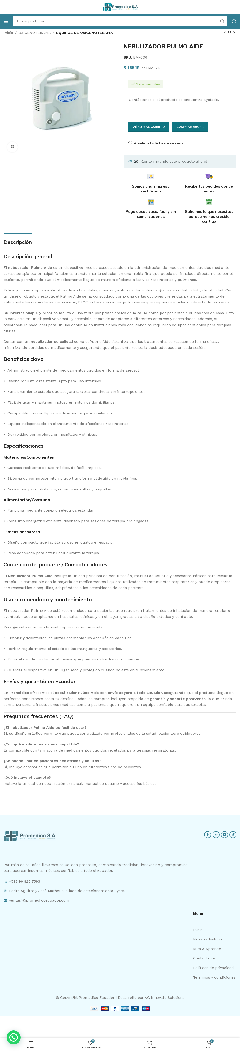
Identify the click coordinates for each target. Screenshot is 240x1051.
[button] (14, 1037)
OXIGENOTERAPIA (35, 32)
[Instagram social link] (216, 834)
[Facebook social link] (207, 834)
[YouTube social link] (224, 834)
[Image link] (30, 835)
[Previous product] (224, 33)
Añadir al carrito (149, 127)
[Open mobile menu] (6, 21)
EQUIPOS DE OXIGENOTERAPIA (84, 32)
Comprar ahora (190, 127)
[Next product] (234, 33)
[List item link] (214, 930)
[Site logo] (120, 6)
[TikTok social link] (232, 834)
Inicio (8, 32)
